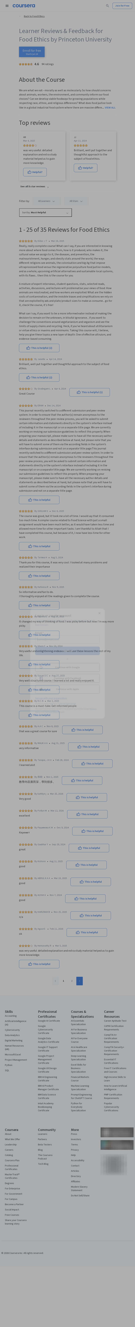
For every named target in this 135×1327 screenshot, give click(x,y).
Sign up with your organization (51, 698)
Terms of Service (52, 711)
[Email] (67, 639)
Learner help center (67, 703)
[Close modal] (99, 613)
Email (39, 633)
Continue (67, 651)
